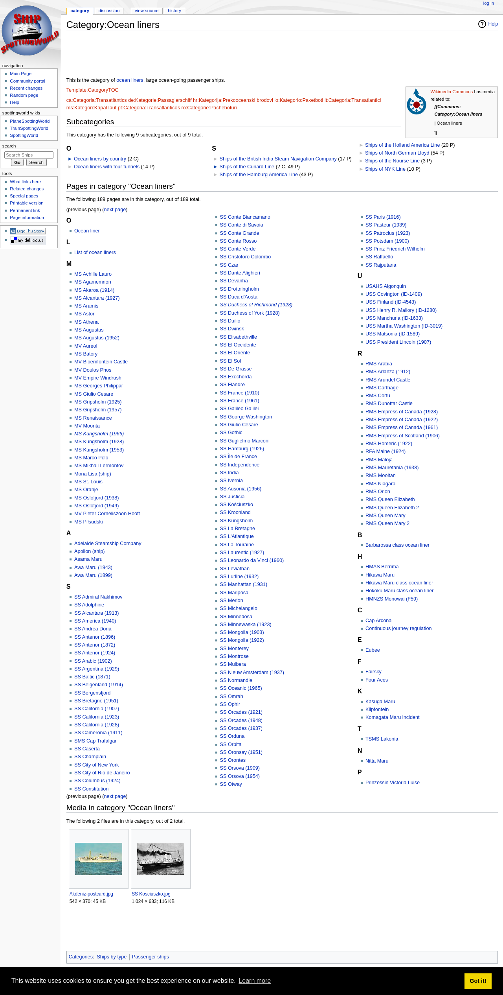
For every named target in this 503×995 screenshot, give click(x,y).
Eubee (372, 650)
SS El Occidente (238, 345)
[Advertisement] (209, 54)
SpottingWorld (24, 135)
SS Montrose (234, 656)
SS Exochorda (236, 377)
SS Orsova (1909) (240, 768)
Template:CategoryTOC (92, 90)
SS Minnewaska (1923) (246, 624)
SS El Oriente (235, 353)
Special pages (24, 195)
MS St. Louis (88, 482)
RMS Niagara (380, 483)
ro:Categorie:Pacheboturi (209, 108)
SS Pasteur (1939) (385, 225)
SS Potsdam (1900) (387, 241)
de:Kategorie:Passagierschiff (159, 100)
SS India (229, 472)
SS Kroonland (235, 512)
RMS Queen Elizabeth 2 (392, 507)
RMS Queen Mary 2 (387, 523)
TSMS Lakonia (381, 739)
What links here (25, 181)
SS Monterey (234, 648)
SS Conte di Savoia (241, 225)
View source (146, 10)
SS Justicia (232, 496)
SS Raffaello (379, 257)
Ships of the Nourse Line (392, 161)
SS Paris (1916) (383, 217)
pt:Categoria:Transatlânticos (149, 108)
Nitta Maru (377, 761)
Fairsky (373, 671)
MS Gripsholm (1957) (98, 410)
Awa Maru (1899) (93, 575)
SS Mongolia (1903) (242, 632)
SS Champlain (90, 756)
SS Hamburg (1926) (242, 448)
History (174, 10)
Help (493, 24)
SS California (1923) (96, 717)
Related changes (27, 188)
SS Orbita (231, 744)
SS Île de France (238, 456)
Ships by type (112, 957)
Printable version (26, 203)
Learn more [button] (255, 980)
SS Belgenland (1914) (98, 684)
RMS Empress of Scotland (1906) (402, 436)
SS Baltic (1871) (92, 677)
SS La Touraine (237, 544)
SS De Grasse (236, 369)
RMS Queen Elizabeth (390, 499)
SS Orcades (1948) (241, 720)
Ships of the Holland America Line (402, 145)
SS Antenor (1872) (94, 645)
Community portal (27, 81)
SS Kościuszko (236, 504)
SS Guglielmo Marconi (245, 441)
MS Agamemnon (92, 282)
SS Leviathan (235, 568)
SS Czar (229, 265)
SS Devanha (234, 281)
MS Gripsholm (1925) (98, 402)
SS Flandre (232, 384)
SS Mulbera (233, 664)
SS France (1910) (239, 393)
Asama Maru (88, 559)
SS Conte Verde (238, 249)
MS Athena (86, 322)
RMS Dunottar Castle (389, 403)
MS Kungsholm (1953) (99, 450)
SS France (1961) (239, 401)
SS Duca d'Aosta (239, 297)
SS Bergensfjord (92, 693)
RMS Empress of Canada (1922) (401, 419)
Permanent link (25, 210)
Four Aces (376, 680)
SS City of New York (96, 765)
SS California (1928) (96, 725)
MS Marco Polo (91, 458)
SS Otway (231, 784)
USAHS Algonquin (385, 286)
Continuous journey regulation (398, 628)
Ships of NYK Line (385, 169)
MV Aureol (85, 346)
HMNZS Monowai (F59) (391, 599)
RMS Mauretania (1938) (392, 467)
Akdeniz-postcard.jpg (91, 894)
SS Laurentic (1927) (242, 552)
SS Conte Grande (239, 233)
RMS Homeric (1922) (388, 443)
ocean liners (129, 80)
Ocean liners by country (100, 159)
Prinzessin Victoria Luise (392, 782)
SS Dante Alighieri (240, 273)
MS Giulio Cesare (93, 394)
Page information (27, 217)
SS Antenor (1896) (94, 637)
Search (9, 146)
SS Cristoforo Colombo (245, 257)
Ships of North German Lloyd (397, 153)
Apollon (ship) (89, 551)
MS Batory (85, 354)
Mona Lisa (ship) (92, 474)
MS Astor (84, 314)
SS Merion (231, 600)
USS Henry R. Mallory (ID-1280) (401, 310)
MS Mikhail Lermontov (99, 465)
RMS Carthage (381, 388)
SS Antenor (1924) (94, 653)
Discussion (109, 10)
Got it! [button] (478, 981)
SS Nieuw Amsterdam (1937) (252, 672)
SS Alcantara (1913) (96, 613)
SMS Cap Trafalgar (95, 741)
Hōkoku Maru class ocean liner (399, 590)
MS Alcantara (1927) (97, 298)
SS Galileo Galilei (239, 408)
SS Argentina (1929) (96, 669)
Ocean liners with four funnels (107, 167)
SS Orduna (232, 736)
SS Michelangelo (238, 608)
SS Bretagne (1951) (96, 701)
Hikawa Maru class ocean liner (399, 583)
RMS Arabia (378, 364)
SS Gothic (231, 432)
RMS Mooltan (380, 475)
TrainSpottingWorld (29, 128)
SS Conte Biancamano (245, 217)
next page (115, 209)
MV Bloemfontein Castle (101, 362)
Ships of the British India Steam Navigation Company (277, 159)
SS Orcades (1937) (241, 728)
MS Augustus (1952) (96, 338)
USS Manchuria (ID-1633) (394, 318)
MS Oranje (86, 489)
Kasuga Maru (380, 701)
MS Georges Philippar (98, 386)
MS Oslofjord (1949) (96, 506)
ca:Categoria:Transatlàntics (96, 100)
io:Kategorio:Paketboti (298, 100)
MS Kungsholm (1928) (99, 441)
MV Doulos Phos (93, 370)
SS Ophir (230, 704)
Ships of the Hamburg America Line (258, 174)
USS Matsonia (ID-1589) (392, 334)
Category (79, 10)
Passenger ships (150, 957)
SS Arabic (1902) (93, 661)
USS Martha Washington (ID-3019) (403, 326)
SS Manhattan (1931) (244, 584)
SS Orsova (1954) (240, 776)
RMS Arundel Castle (387, 380)
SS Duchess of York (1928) (250, 313)
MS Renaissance (93, 418)
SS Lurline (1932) (239, 576)
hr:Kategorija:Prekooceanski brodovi (233, 100)
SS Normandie (236, 680)
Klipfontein (377, 709)
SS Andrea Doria (93, 629)
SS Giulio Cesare (239, 424)
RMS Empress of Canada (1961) (401, 427)
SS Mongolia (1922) (242, 640)
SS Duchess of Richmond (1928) (256, 305)
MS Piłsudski (88, 522)
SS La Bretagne (237, 528)
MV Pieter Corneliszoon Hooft (107, 513)
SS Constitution (91, 789)
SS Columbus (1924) (97, 780)
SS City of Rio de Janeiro (102, 773)
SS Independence (240, 465)
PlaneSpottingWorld (30, 121)
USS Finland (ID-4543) (390, 302)
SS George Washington (246, 417)
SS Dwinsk (232, 329)
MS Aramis (86, 306)
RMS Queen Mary (385, 515)
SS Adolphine (89, 605)
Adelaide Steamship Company (107, 543)
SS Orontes (233, 760)
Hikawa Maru (380, 575)
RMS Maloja (379, 459)
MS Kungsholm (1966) (99, 434)
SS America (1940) (95, 621)
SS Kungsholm (236, 520)
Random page (24, 95)
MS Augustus (89, 330)
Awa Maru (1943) (93, 567)
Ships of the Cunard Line (246, 167)
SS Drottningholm (239, 289)
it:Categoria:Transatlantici (353, 100)
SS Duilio (230, 321)
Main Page (20, 73)
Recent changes (26, 88)
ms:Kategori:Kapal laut (91, 108)
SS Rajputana (380, 265)
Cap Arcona (378, 620)
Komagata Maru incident (392, 717)
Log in (488, 3)
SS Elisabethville (238, 337)
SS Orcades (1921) (241, 712)
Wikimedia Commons (451, 91)
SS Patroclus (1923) (387, 233)
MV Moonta (87, 426)
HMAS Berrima (382, 566)
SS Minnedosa (236, 616)
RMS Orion (377, 491)
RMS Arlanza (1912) (387, 371)
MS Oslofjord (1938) (96, 498)
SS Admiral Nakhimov (98, 597)
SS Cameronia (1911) (98, 732)
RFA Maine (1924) (385, 451)
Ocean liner (87, 231)
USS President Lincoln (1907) (398, 342)
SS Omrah (231, 696)
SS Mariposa (234, 592)
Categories (81, 957)
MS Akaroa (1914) (94, 290)
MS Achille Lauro (93, 274)
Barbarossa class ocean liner (397, 545)
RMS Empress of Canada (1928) (401, 412)
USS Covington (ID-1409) (393, 294)
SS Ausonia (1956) (241, 489)
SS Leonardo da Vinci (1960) (252, 560)
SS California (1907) (96, 708)
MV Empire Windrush (97, 378)
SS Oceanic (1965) (241, 688)
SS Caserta (87, 749)
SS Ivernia (231, 480)
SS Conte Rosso (238, 241)
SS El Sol (230, 361)
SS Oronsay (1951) (241, 752)
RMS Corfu (377, 395)
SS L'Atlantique (237, 536)
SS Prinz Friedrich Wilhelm (395, 249)
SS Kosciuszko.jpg (151, 894)
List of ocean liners (95, 252)
